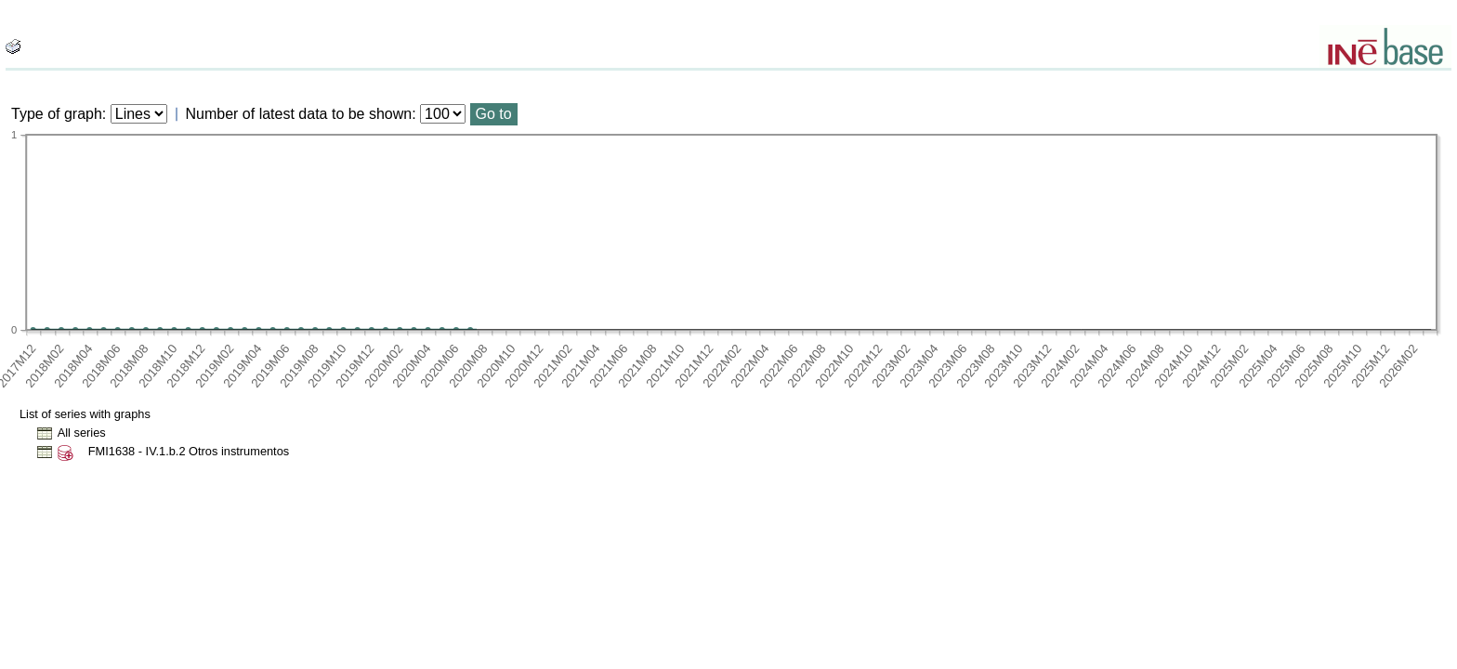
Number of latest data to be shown (299, 114)
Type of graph (56, 114)
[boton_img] (13, 46)
